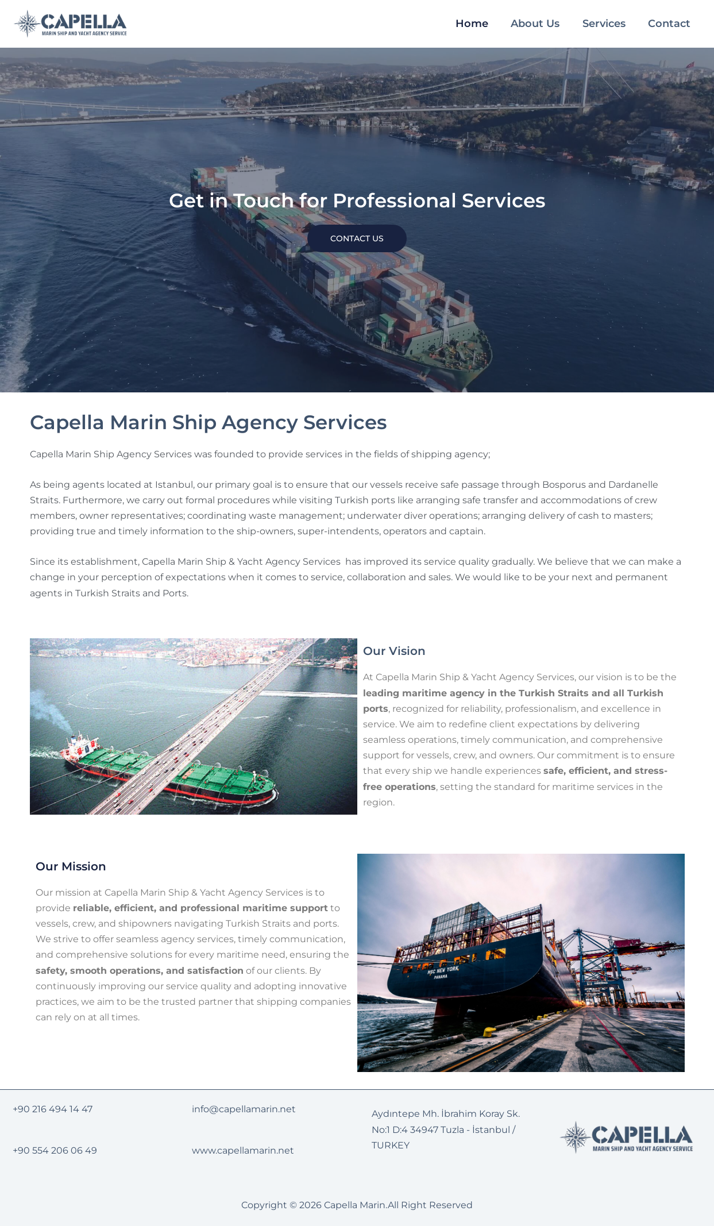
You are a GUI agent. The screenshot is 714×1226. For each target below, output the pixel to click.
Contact (670, 23)
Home (475, 23)
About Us (538, 23)
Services (605, 23)
